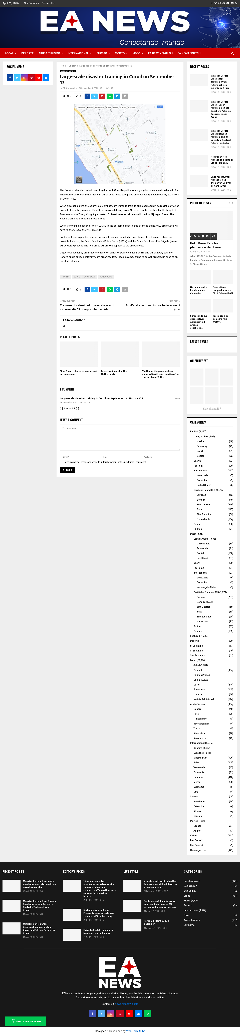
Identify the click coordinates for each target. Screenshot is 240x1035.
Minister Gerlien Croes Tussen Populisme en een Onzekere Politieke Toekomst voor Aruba (221, 109)
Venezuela (202, 475)
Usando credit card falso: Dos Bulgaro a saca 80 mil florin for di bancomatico (160, 884)
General (197, 709)
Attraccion (199, 733)
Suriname (198, 787)
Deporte (27, 53)
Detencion (198, 806)
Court (200, 451)
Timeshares (200, 718)
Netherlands (203, 519)
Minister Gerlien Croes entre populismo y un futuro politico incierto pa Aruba (220, 82)
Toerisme (198, 568)
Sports (197, 461)
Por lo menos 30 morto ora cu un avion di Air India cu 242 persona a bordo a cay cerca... (160, 904)
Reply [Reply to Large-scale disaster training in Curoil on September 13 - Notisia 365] (177, 399)
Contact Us (48, 3)
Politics (197, 529)
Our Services (31, 3)
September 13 (106, 277)
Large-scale (89, 277)
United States (204, 485)
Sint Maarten (203, 504)
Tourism (198, 465)
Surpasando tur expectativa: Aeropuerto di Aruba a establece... (198, 322)
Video (136, 53)
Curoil (77, 277)
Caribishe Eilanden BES (206, 592)
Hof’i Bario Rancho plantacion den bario (205, 245)
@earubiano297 (212, 408)
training (66, 277)
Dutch (193, 533)
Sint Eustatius (204, 514)
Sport (196, 563)
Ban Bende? (196, 845)
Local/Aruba (200, 436)
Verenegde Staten (206, 587)
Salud (196, 665)
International (200, 470)
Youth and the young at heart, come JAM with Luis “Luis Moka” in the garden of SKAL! (160, 374)
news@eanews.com (126, 1003)
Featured (195, 636)
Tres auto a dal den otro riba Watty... (221, 319)
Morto (120, 53)
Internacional (78, 53)
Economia (199, 689)
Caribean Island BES (204, 490)
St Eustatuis (196, 645)
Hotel (196, 714)
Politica (197, 675)
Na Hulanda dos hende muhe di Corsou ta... (198, 290)
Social (200, 456)
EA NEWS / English (160, 53)
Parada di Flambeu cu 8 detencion (156, 922)
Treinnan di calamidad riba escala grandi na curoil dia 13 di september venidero (87, 307)
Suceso (102, 53)
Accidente (198, 801)
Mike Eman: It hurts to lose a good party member (78, 372)
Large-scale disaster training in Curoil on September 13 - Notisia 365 (101, 398)
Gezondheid (203, 543)
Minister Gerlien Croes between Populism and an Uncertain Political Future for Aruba (221, 137)
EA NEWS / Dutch (189, 53)
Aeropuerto (199, 738)
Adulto (197, 830)
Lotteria (197, 694)
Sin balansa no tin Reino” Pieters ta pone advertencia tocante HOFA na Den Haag (98, 913)
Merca (196, 782)
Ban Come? (196, 840)
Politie (196, 626)
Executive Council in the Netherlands (114, 372)
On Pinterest (199, 361)
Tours (196, 728)
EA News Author (70, 88)
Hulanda (198, 777)
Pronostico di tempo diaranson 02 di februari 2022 (223, 290)
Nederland (202, 621)
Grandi (197, 826)
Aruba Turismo (49, 53)
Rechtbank (202, 558)
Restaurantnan (201, 723)
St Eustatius (196, 650)
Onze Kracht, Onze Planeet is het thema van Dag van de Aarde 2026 (221, 181)
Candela (197, 816)
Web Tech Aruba (135, 1031)
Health (200, 441)
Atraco (197, 811)
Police (196, 524)
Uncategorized (198, 850)
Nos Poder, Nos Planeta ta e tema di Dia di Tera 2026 (222, 160)
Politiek (197, 631)
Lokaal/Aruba (200, 538)
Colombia (202, 480)
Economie (202, 548)
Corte (196, 684)
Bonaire (72, 71)
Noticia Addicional (203, 699)
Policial (197, 670)
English (64, 71)
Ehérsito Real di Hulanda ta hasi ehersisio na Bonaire (98, 931)
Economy (202, 446)
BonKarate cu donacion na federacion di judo (153, 307)
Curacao (201, 495)
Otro (195, 791)
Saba (199, 509)
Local (9, 53)
